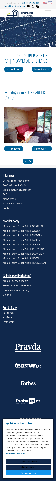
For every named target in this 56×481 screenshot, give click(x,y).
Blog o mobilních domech (17, 190)
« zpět (28, 161)
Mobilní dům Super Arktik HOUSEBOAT (24, 263)
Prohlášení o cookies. (16, 453)
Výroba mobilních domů (16, 180)
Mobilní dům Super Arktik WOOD (21, 230)
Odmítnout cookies (28, 467)
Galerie (7, 294)
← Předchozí (13, 69)
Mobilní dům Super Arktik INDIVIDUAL (24, 249)
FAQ (5, 194)
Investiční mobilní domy (16, 290)
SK (45, 2)
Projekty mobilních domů (17, 285)
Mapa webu (9, 199)
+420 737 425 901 (30, 3)
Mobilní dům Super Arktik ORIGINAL (23, 226)
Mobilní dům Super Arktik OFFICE (21, 244)
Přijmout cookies (28, 473)
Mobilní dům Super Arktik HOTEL (21, 258)
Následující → (41, 69)
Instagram (8, 322)
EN (50, 2)
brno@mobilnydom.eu (15, 6)
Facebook (8, 312)
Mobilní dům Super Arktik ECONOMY (23, 253)
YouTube (8, 317)
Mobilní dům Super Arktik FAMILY (21, 240)
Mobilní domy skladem (15, 281)
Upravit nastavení (28, 461)
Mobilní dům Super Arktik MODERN (22, 235)
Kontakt (7, 208)
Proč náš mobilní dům (15, 185)
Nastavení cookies (13, 203)
